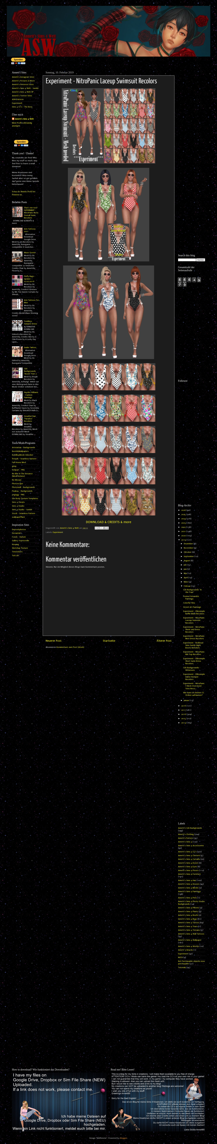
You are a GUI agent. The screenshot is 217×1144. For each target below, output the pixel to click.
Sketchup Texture (20, 548)
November (189, 548)
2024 (183, 519)
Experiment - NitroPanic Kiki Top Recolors (194, 653)
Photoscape (17, 483)
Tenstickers (17, 552)
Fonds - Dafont (19, 537)
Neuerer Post (53, 640)
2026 (183, 510)
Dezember (189, 544)
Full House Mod (19, 462)
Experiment (58, 532)
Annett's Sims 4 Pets (187, 898)
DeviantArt (17, 533)
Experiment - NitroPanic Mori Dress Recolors (194, 637)
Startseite (109, 640)
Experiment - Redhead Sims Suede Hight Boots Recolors (193, 645)
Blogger (123, 1138)
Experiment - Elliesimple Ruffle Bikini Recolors (194, 612)
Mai (185, 573)
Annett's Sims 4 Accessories (191, 845)
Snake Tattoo (30, 347)
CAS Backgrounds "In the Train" (192, 591)
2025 (183, 514)
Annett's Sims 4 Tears (188, 926)
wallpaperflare (18, 517)
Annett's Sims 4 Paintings (189, 891)
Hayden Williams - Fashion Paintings (31, 395)
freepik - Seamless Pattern (24, 459)
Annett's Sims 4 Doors (188, 863)
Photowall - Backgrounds (23, 487)
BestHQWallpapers (20, 451)
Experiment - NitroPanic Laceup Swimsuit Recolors (194, 620)
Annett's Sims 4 (185, 842)
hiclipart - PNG (18, 470)
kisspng (15, 544)
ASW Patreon (18, 99)
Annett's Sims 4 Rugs (187, 919)
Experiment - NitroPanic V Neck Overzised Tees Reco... (194, 686)
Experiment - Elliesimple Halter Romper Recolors (194, 677)
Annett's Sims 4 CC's (187, 852)
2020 (184, 536)
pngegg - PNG (18, 495)
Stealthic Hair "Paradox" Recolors (30, 419)
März (186, 582)
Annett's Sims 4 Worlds (188, 946)
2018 (184, 706)
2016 (184, 714)
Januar (187, 700)
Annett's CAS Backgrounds (190, 828)
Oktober (188, 552)
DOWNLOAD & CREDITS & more (108, 522)
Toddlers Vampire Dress (30, 322)
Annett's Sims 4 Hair (187, 880)
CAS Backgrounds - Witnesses (191, 669)
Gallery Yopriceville (20, 540)
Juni (185, 569)
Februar (187, 586)
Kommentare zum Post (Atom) (70, 647)
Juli (185, 565)
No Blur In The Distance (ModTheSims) (22, 475)
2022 (183, 527)
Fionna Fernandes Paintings (191, 597)
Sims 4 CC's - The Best (22, 107)
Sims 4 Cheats (18, 502)
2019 (184, 540)
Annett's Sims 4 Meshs (188, 888)
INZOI (180, 957)
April (186, 577)
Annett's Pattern (185, 838)
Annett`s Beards (185, 950)
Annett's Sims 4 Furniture (189, 874)
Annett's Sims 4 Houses (188, 884)
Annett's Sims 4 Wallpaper (189, 940)
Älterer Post (164, 640)
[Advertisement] (191, 113)
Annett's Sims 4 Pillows (188, 908)
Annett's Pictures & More (23, 81)
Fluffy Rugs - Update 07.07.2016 (29, 279)
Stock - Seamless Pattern (23, 513)
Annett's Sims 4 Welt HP (23, 92)
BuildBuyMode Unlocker (22, 455)
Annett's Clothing (186, 834)
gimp (14, 466)
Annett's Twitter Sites (22, 96)
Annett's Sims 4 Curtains (189, 859)
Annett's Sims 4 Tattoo (188, 922)
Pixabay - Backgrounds (22, 491)
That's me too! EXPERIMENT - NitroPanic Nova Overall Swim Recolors (31, 213)
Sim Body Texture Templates (25, 498)
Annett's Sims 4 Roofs (188, 915)
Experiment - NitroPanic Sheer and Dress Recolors (194, 629)
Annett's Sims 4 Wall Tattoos (191, 934)
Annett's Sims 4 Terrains (189, 930)
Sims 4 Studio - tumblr (22, 509)
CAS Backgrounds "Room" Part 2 (30, 371)
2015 (184, 718)
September (189, 556)
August (187, 561)
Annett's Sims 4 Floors (188, 870)
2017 (183, 710)
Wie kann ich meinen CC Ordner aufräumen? (193, 694)
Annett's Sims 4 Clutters (189, 855)
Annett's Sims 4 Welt (24, 119)
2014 (184, 723)
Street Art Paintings (192, 607)
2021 (183, 531)
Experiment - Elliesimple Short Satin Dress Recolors (194, 661)
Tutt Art (15, 555)
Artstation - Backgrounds (23, 447)
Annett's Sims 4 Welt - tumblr (25, 88)
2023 (183, 523)
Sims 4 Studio (18, 506)
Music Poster (30, 252)
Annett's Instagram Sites (23, 77)
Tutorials (182, 967)
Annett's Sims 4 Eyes (187, 866)
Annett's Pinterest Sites (23, 84)
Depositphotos (19, 529)
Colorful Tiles (189, 603)
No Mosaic (17, 480)
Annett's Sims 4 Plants (188, 911)
